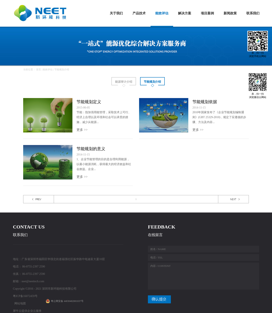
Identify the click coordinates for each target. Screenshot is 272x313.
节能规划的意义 (91, 148)
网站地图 (19, 303)
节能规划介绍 (61, 69)
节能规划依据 (204, 101)
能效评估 (48, 69)
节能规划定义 (89, 101)
